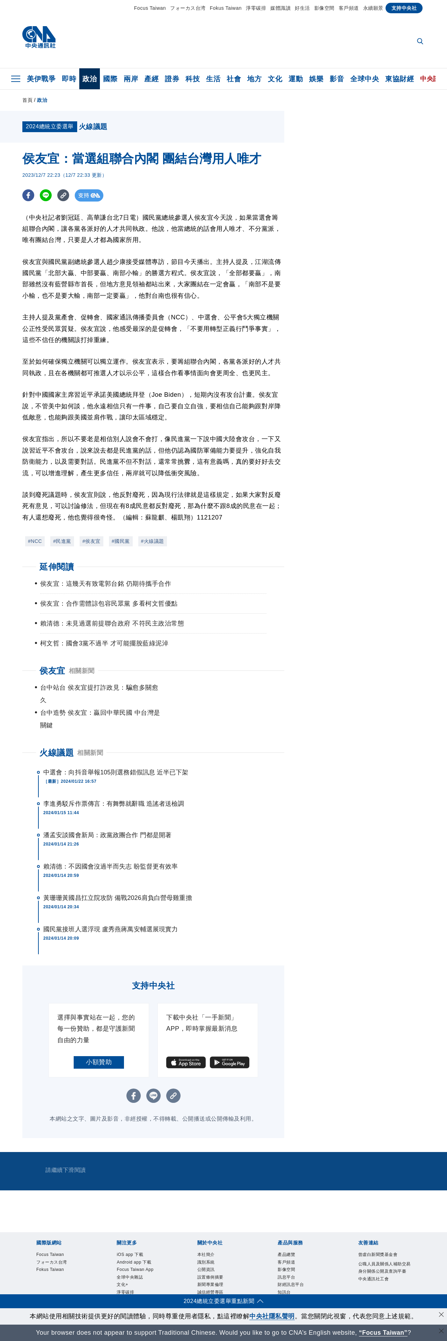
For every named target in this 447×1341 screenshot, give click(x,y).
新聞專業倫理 (158, 1269)
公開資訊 (87, 1269)
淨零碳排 (256, 8)
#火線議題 (152, 541)
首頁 (27, 100)
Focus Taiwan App (139, 1250)
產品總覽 (35, 1288)
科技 (192, 79)
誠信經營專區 (196, 1269)
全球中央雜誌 (185, 1250)
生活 (213, 79)
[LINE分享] (46, 195)
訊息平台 (113, 1288)
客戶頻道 (349, 8)
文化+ (212, 1250)
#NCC (35, 541)
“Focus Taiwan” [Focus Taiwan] (383, 1332)
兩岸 (131, 79)
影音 (337, 79)
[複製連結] (64, 195)
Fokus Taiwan (226, 8)
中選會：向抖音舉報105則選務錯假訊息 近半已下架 (116, 747)
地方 (254, 79)
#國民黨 (121, 541)
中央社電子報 (292, 1250)
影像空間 (324, 8)
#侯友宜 (91, 541)
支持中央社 (404, 8)
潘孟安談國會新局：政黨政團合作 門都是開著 (107, 809)
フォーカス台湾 (188, 8)
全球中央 (364, 79)
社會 (234, 79)
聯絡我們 (261, 1269)
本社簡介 (35, 1269)
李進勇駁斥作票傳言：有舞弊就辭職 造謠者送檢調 (113, 778)
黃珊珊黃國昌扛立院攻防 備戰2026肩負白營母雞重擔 (117, 872)
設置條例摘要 (119, 1269)
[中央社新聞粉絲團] (24, 1212)
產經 (151, 79)
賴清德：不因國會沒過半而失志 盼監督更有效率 (110, 841)
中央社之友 (200, 1288)
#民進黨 (62, 541)
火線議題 (56, 727)
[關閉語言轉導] (441, 1331)
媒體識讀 (280, 8)
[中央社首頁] (39, 39)
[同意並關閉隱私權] (441, 1315)
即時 (69, 79)
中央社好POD (332, 1250)
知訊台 (174, 1288)
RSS (223, 1288)
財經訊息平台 (145, 1288)
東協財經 (399, 79)
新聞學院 (260, 1250)
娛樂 (316, 79)
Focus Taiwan (150, 8)
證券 (172, 79)
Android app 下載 (86, 1250)
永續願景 (373, 8)
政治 (89, 79)
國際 (110, 79)
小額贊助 (99, 1036)
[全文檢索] (421, 42)
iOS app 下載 (41, 1250)
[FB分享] (28, 195)
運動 (295, 79)
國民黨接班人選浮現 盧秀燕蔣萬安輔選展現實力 (110, 904)
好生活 (302, 8)
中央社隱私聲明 (272, 1316)
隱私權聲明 (232, 1269)
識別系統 (61, 1269)
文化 (275, 79)
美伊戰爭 (41, 79)
